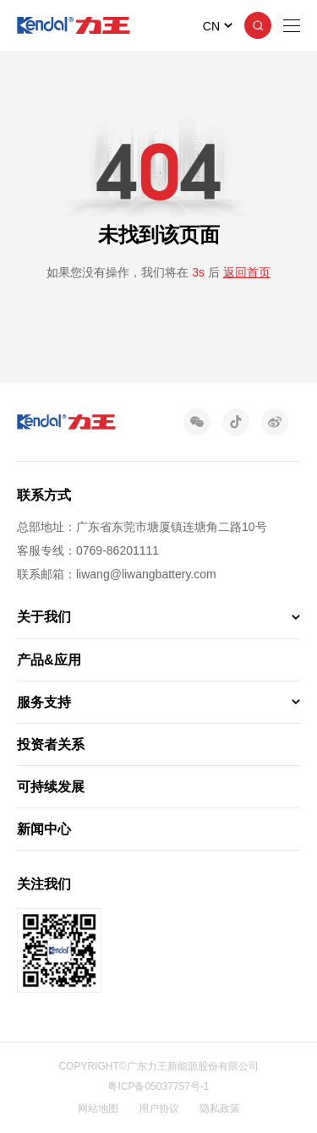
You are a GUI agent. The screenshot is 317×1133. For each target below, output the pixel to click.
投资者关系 (51, 744)
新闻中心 (44, 829)
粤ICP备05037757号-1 (158, 1086)
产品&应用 (49, 660)
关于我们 (44, 617)
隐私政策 (219, 1108)
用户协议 (159, 1108)
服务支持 (44, 702)
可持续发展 (51, 787)
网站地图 (98, 1108)
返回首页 (247, 272)
